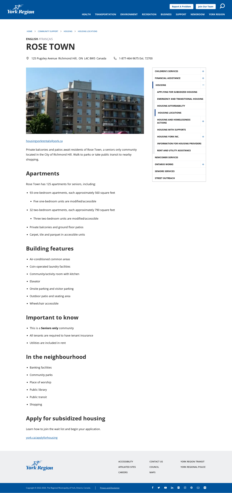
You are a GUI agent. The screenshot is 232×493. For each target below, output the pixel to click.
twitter (159, 487)
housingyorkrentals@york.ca (44, 141)
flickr (179, 487)
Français (46, 39)
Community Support (48, 31)
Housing (68, 31)
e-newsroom (198, 487)
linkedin (172, 487)
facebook (152, 487)
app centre (205, 487)
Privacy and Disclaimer (110, 488)
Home (29, 31)
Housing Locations (87, 31)
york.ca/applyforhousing (42, 437)
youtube (165, 487)
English (32, 39)
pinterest (191, 487)
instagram (185, 487)
